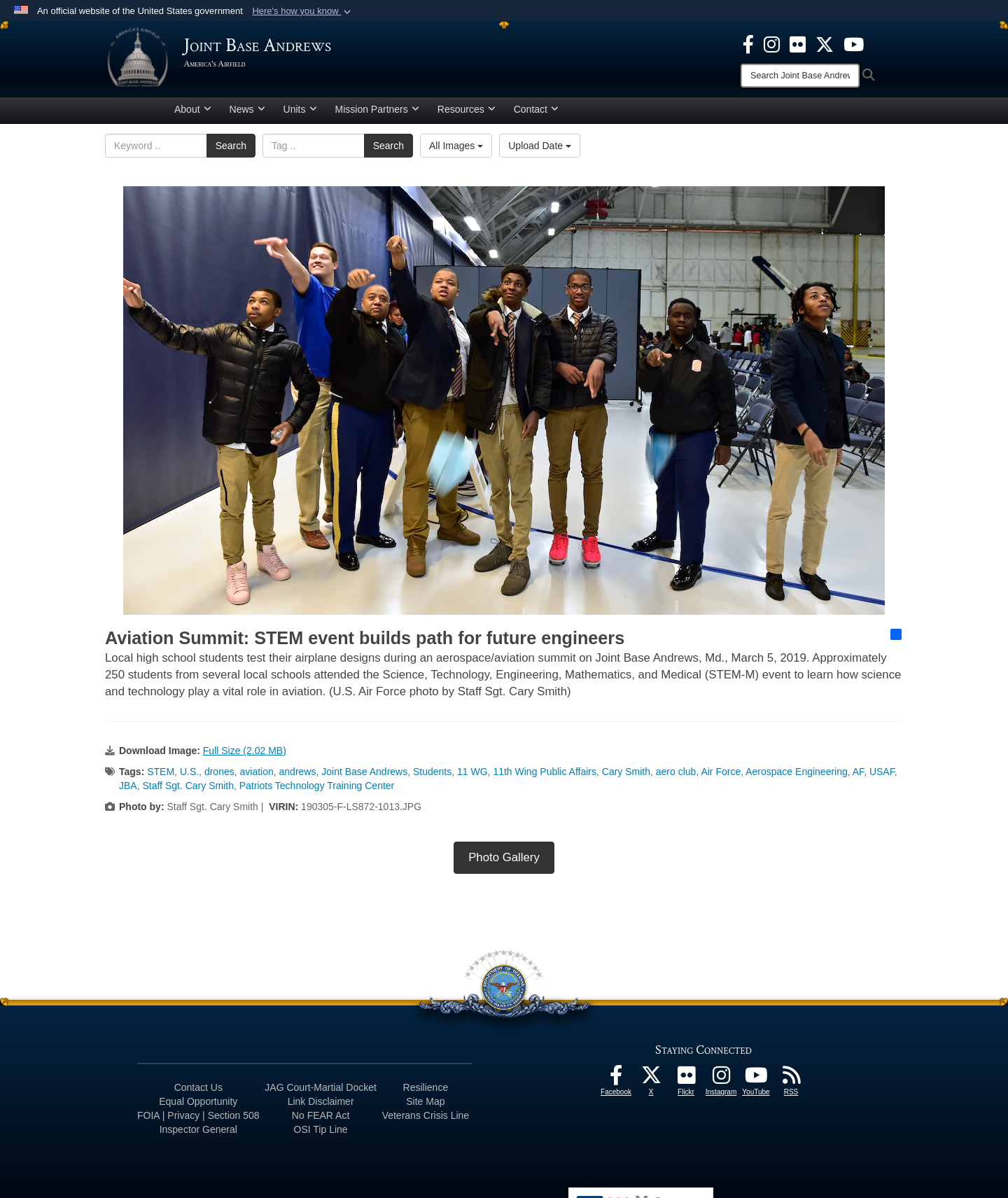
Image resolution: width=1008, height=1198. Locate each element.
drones (219, 776)
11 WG (472, 776)
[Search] (800, 76)
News (247, 114)
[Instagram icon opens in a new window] (772, 43)
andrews (297, 776)
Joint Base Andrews (364, 776)
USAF (882, 776)
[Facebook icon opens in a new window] (748, 43)
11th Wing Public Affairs (544, 776)
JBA (128, 790)
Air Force (721, 776)
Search (231, 150)
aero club (676, 776)
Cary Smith (626, 776)
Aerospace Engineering (797, 776)
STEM (160, 776)
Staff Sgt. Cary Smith (187, 790)
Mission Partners (377, 114)
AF (858, 776)
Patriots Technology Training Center (317, 790)
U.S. (189, 776)
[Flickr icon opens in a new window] (798, 43)
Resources (467, 114)
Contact (536, 114)
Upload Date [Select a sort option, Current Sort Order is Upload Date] (539, 150)
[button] (303, 11)
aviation (256, 776)
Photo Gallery (504, 862)
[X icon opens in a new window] (825, 43)
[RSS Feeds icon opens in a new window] (791, 1083)
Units (300, 114)
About (192, 114)
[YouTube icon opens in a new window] (854, 43)
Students (432, 776)
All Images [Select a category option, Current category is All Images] (456, 150)
